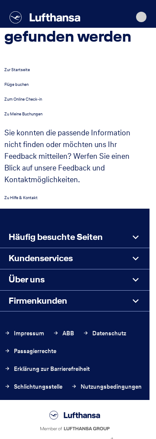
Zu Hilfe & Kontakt (21, 197)
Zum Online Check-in (23, 99)
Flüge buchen (16, 84)
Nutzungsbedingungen (106, 386)
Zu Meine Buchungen (23, 114)
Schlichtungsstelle (33, 386)
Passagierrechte (30, 351)
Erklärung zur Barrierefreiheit (47, 369)
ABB (63, 333)
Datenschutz (104, 333)
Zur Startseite (17, 69)
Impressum (24, 333)
